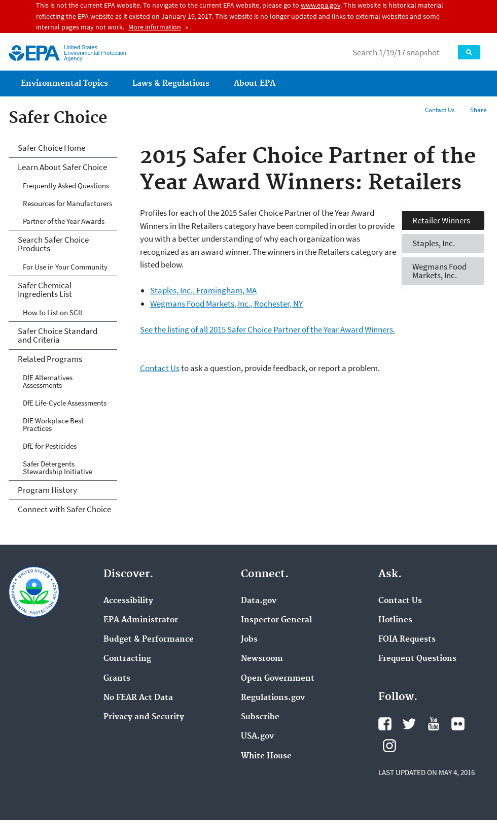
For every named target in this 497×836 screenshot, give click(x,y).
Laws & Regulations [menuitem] (170, 83)
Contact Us (439, 110)
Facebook (385, 723)
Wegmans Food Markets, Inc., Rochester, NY (226, 303)
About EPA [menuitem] (254, 83)
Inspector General (276, 620)
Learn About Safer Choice (62, 167)
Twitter (409, 723)
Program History (47, 489)
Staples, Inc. (433, 243)
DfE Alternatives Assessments (48, 381)
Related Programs (50, 358)
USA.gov (257, 736)
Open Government (277, 678)
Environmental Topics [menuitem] (64, 83)
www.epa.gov (320, 5)
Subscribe (260, 717)
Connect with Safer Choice (64, 509)
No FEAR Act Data (138, 698)
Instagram (389, 745)
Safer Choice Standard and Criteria (57, 335)
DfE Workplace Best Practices (53, 424)
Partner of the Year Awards (63, 221)
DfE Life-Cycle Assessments (64, 403)
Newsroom (262, 658)
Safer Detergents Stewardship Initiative (57, 467)
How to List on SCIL (53, 312)
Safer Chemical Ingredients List (45, 289)
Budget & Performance (148, 639)
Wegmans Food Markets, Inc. (439, 271)
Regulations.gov (273, 698)
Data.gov (258, 601)
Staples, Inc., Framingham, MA (203, 290)
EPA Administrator (140, 620)
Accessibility (128, 601)
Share (478, 110)
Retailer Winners (441, 220)
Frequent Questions (417, 658)
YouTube (433, 723)
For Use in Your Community (65, 267)
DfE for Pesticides (50, 446)
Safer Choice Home (51, 147)
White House (266, 756)
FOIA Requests (407, 639)
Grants (116, 678)
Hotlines (395, 620)
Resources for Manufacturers (67, 203)
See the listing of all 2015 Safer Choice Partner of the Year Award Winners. (267, 329)
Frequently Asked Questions (66, 185)
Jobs (249, 639)
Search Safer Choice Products (53, 244)
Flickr (458, 723)
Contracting (127, 658)
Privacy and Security (143, 717)
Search (469, 52)
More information (154, 26)
